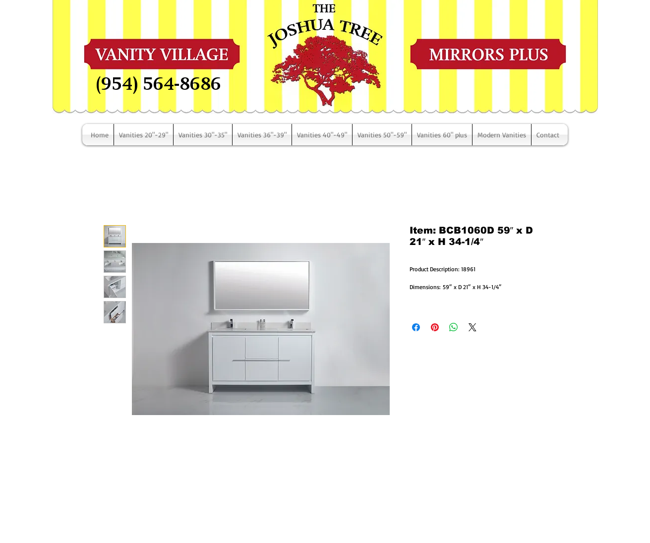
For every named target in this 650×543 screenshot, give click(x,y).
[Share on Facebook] (416, 327)
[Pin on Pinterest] (435, 327)
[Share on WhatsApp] (454, 327)
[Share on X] (472, 327)
